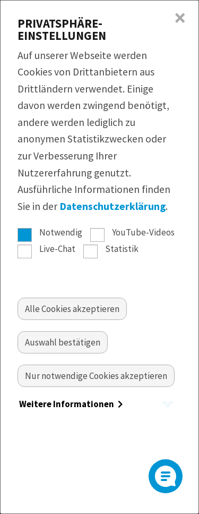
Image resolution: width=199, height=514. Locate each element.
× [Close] (180, 17)
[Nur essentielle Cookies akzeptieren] (96, 376)
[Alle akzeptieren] (72, 309)
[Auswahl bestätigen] (63, 342)
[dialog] (99, 257)
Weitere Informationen (71, 404)
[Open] (166, 476)
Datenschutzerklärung (112, 206)
